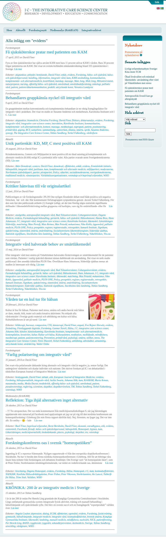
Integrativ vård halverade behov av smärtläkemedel (48, 244)
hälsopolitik (11, 169)
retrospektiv (73, 227)
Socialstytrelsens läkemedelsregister (70, 230)
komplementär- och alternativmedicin (24, 81)
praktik (51, 87)
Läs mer (19, 69)
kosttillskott (48, 81)
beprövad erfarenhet (37, 426)
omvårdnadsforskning (80, 84)
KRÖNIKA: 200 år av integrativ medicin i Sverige (48, 487)
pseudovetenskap (14, 386)
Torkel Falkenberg (76, 133)
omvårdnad (63, 84)
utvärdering (29, 344)
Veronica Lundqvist (83, 87)
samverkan (62, 130)
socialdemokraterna (79, 172)
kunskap (59, 81)
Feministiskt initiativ (101, 166)
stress (97, 338)
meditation (76, 334)
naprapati (79, 127)
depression (36, 513)
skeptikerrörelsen (61, 386)
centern (36, 166)
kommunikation (97, 78)
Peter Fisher (54, 474)
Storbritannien (84, 474)
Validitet (31, 477)
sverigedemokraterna (100, 172)
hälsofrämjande (24, 516)
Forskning (81, 75)
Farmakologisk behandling (36, 218)
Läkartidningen (13, 432)
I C (18, 221)
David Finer (54, 75)
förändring (11, 328)
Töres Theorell (45, 341)
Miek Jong (91, 81)
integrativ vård (58, 78)
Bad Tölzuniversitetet (66, 215)
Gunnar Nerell (59, 328)
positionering (99, 127)
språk (87, 130)
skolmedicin (78, 523)
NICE (92, 520)
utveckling (11, 526)
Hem (9, 30)
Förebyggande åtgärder (28, 328)
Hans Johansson (86, 273)
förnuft (31, 429)
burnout (30, 325)
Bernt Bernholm (56, 426)
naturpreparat (12, 84)
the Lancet (97, 474)
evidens (71, 75)
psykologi (72, 338)
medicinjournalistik (31, 432)
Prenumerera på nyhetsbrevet (133, 54)
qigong (21, 130)
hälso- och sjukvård (96, 75)
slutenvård (25, 230)
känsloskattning (35, 331)
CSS (50, 325)
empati (80, 325)
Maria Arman (101, 380)
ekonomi (82, 426)
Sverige (88, 523)
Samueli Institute (88, 227)
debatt (45, 377)
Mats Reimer (48, 224)
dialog (46, 513)
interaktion (57, 123)
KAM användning (80, 78)
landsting (43, 520)
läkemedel (93, 221)
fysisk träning (104, 513)
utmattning (100, 341)
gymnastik (10, 516)
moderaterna (106, 169)
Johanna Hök (12, 331)
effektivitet (70, 166)
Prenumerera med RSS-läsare (140, 139)
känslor (23, 331)
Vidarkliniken (95, 234)
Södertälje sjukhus (98, 230)
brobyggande (21, 377)
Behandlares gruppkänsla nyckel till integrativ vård (48, 97)
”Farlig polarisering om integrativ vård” (39, 354)
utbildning (77, 341)
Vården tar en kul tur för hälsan (32, 299)
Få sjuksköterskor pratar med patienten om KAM (46, 52)
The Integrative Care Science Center (31, 133)
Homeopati (83, 429)
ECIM (53, 513)
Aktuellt (20, 30)
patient (14, 87)
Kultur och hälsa (46, 334)
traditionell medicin (15, 175)
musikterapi (11, 338)
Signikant (102, 227)
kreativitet (25, 334)
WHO (106, 175)
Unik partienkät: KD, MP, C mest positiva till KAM (48, 143)
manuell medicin (58, 520)
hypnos (93, 429)
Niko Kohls (86, 224)
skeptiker (48, 386)
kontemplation (12, 334)
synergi (9, 133)
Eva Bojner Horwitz (94, 325)
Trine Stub (21, 477)
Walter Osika (42, 344)
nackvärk (84, 520)
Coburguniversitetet (87, 215)
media (20, 383)
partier (36, 172)
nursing (24, 84)
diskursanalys (87, 120)
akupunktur (20, 75)
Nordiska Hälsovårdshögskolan (31, 474)
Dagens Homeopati (36, 471)
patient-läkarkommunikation (33, 87)
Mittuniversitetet (105, 81)
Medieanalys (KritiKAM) (64, 30)
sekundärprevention (61, 523)
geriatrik (54, 218)
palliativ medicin (32, 279)
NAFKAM (10, 474)
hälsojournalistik (25, 380)
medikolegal (67, 127)
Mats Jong (79, 81)
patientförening (104, 520)
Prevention (49, 338)
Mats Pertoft (34, 224)
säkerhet (64, 172)
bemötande (41, 75)
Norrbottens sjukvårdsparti (19, 172)
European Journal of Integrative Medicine (74, 377)
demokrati (59, 166)
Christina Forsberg (48, 120)
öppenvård (98, 224)
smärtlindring (45, 230)
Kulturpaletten (63, 334)
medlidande (88, 334)
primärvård (11, 130)
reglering (27, 386)
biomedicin (32, 120)
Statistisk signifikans (15, 234)
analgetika (20, 215)
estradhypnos (93, 426)
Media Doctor (31, 383)
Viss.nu (107, 234)
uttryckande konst (64, 87)
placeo (60, 432)
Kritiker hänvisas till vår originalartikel (38, 186)
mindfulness (73, 520)
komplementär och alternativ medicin (67, 169)
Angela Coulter (22, 513)
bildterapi (20, 325)
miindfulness (101, 334)
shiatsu (71, 130)
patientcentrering (34, 338)
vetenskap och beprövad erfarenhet (85, 175)
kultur (34, 334)
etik (51, 377)
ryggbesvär (35, 523)
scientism (37, 386)
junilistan (38, 169)
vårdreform (91, 133)
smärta (79, 130)
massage (69, 81)
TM (72, 386)
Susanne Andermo (99, 130)
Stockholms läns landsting (39, 234)
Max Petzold (61, 224)
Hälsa (70, 328)
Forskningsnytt (38, 30)
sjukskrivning (12, 230)
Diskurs (76, 120)
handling (33, 78)
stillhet (89, 338)
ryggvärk (46, 523)
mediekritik (44, 383)
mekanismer (74, 224)
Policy (56, 172)
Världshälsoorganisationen (54, 175)
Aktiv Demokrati (23, 166)
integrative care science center (35, 123)
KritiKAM (89, 380)
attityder (31, 75)
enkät (63, 75)
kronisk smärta (94, 516)
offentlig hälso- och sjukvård (43, 84)
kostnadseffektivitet (104, 471)
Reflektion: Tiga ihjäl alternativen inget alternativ (47, 400)
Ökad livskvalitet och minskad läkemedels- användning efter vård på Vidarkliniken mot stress (141, 79)
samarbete (36, 130)
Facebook (22, 429)
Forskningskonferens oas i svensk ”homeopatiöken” (49, 442)
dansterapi (58, 325)
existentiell (11, 429)
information (44, 78)
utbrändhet (88, 341)
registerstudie (60, 227)
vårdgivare (22, 526)
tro (86, 432)
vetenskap (10, 390)
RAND (26, 523)
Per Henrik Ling (13, 523)
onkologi (96, 84)
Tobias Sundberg (58, 133)
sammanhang (49, 130)
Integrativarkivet (91, 30)
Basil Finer (20, 426)
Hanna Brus (101, 218)
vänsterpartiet (33, 175)
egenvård (72, 513)
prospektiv (39, 227)
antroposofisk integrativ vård (41, 215)
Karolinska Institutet (74, 123)
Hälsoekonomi (87, 218)
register (48, 227)
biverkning (20, 471)
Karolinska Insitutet (77, 221)
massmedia (11, 383)
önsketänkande (49, 432)
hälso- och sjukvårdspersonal (50, 429)
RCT (28, 130)
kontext (46, 127)
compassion (40, 325)
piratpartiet (46, 172)
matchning (22, 224)
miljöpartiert (93, 169)
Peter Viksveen (68, 474)
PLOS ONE (20, 227)
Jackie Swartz (56, 380)
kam (69, 78)
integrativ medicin (42, 516)
